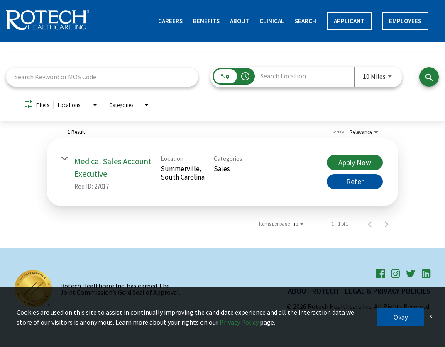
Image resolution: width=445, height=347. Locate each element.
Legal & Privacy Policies (387, 291)
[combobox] (102, 77)
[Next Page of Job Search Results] (386, 224)
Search (305, 21)
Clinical (271, 21)
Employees (405, 21)
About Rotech (313, 291)
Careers (170, 21)
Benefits (206, 21)
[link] (222, 172)
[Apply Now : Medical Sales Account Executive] (355, 162)
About (239, 21)
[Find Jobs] (429, 77)
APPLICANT (349, 21)
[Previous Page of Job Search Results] (370, 224)
